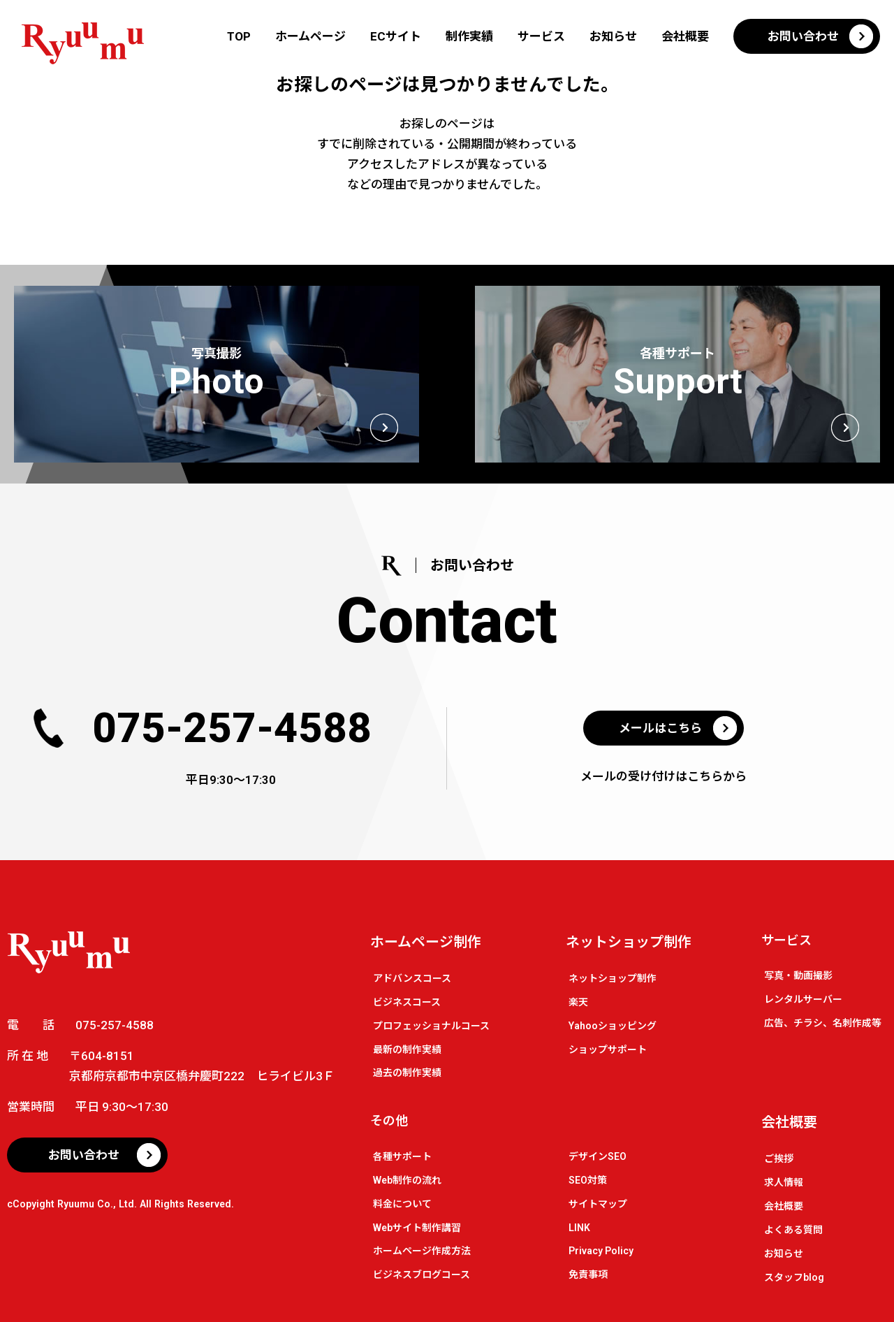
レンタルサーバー (803, 999)
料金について (402, 1204)
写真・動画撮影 (798, 975)
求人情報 (783, 1182)
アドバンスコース (412, 978)
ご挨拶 (778, 1158)
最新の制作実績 (407, 1049)
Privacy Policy (601, 1250)
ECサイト (395, 36)
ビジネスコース (407, 1002)
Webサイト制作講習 (417, 1227)
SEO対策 (588, 1180)
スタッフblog (794, 1277)
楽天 (578, 1002)
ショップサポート (608, 1049)
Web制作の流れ (407, 1180)
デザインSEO (597, 1156)
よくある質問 (793, 1229)
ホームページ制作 (425, 942)
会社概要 (685, 36)
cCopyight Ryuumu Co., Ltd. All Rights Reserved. (120, 1204)
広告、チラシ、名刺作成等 (822, 1023)
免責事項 (588, 1274)
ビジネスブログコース (421, 1274)
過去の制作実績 (407, 1072)
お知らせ (613, 36)
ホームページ (310, 36)
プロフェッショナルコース (431, 1025)
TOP (239, 36)
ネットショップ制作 (628, 942)
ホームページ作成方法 (422, 1250)
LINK (579, 1227)
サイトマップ (598, 1204)
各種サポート (402, 1156)
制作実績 (469, 36)
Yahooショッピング (613, 1025)
